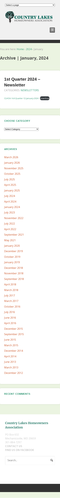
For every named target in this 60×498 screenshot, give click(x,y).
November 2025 (13, 168)
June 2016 (10, 317)
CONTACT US (13, 446)
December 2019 (13, 251)
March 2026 (11, 157)
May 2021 (10, 240)
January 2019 (12, 262)
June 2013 (10, 362)
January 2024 (12, 207)
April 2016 (10, 323)
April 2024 (10, 201)
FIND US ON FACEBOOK (19, 450)
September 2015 (14, 334)
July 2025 (9, 179)
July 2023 (9, 212)
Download (45, 98)
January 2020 (12, 245)
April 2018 (10, 284)
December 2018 (13, 268)
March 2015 (11, 345)
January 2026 (12, 162)
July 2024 (9, 196)
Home (20, 49)
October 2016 (12, 306)
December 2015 (13, 329)
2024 (29, 49)
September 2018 (14, 279)
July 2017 (9, 295)
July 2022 (9, 223)
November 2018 (13, 273)
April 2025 (10, 185)
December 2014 (13, 351)
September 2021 (14, 234)
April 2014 (10, 356)
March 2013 (11, 367)
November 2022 (13, 218)
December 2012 (13, 373)
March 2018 (11, 290)
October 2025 (12, 174)
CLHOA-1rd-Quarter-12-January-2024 (21, 98)
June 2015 (10, 339)
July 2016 (9, 312)
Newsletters (30, 90)
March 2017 (11, 301)
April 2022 (10, 229)
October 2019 (12, 257)
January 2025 (12, 190)
